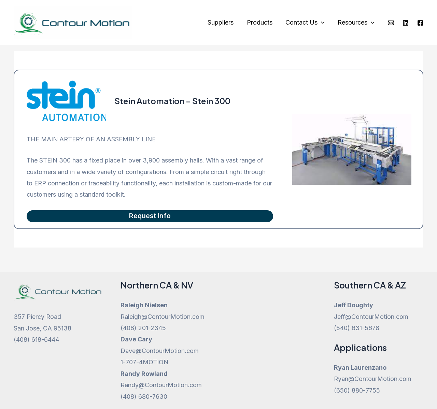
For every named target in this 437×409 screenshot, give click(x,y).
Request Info (150, 216)
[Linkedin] (406, 23)
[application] (322, 22)
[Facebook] (420, 23)
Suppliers (223, 22)
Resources (356, 22)
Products (261, 22)
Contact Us (306, 22)
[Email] (391, 23)
